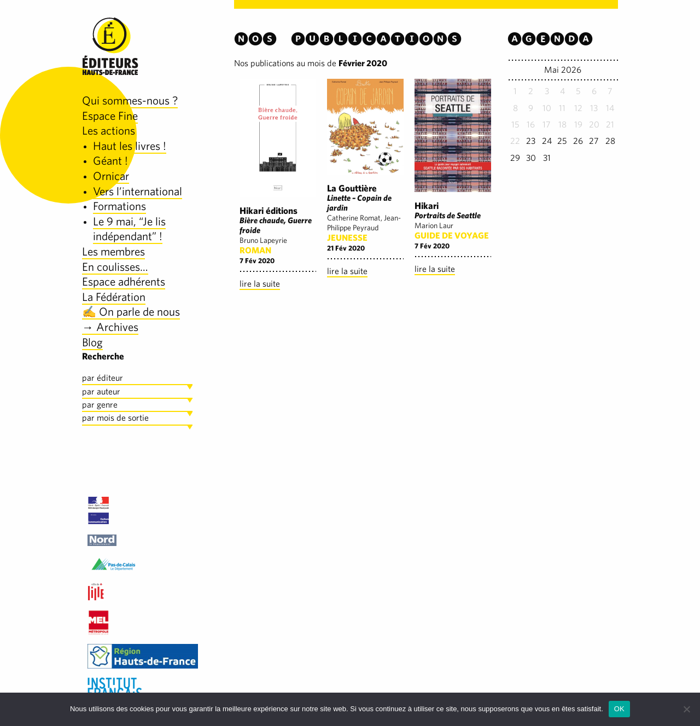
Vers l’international (137, 191)
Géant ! (110, 160)
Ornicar (111, 176)
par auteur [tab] (101, 391)
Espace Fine (110, 116)
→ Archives (110, 327)
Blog (92, 342)
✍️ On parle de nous (131, 311)
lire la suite (260, 283)
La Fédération (113, 297)
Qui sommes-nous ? (130, 100)
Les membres (113, 251)
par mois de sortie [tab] (115, 418)
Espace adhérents (123, 281)
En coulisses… (115, 267)
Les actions (108, 130)
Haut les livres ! (129, 146)
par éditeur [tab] (102, 378)
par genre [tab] (100, 404)
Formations (119, 206)
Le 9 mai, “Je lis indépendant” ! (129, 228)
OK (619, 709)
